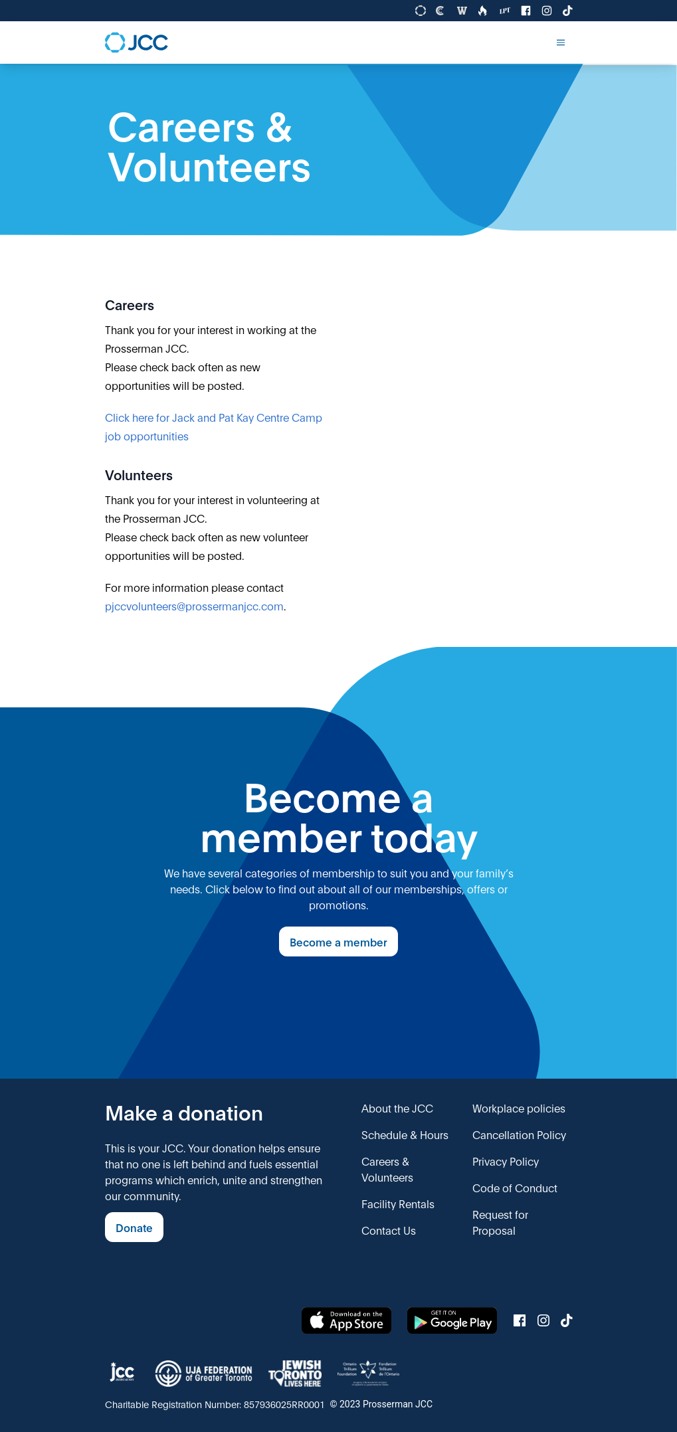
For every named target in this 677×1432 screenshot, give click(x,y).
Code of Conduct (514, 1187)
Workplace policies (518, 1108)
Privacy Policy (505, 1161)
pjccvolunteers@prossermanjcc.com (194, 605)
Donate (134, 1227)
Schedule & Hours (404, 1134)
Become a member (338, 941)
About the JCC (397, 1108)
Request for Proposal (500, 1222)
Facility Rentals (398, 1203)
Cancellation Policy (519, 1134)
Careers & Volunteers (387, 1169)
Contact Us (388, 1230)
